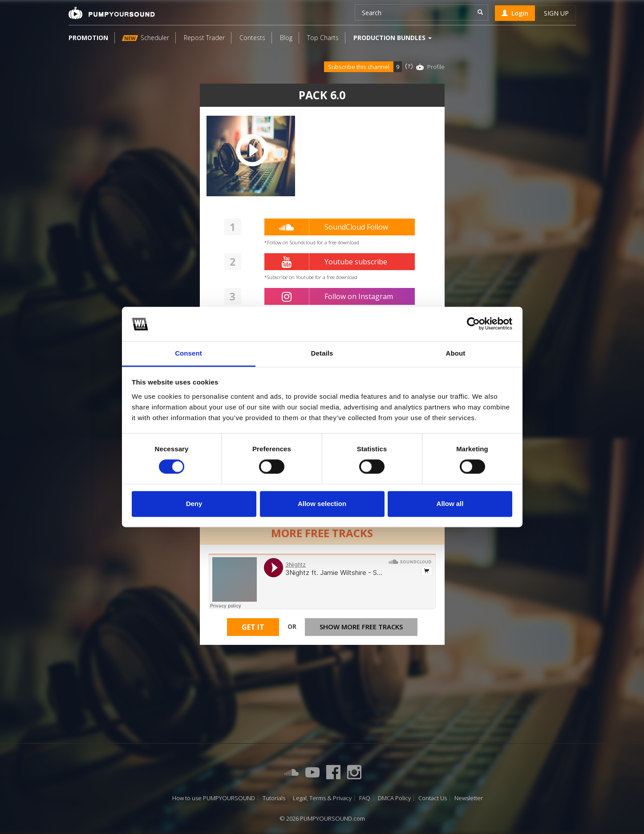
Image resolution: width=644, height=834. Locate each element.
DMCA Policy (394, 798)
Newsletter (468, 798)
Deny (194, 503)
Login (515, 13)
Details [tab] (322, 353)
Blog (286, 37)
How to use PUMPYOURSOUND (213, 798)
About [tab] (456, 353)
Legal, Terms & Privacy (322, 798)
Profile (436, 67)
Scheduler (145, 37)
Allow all (450, 503)
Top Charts (323, 37)
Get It (253, 627)
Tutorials (274, 798)
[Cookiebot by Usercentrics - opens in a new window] (473, 324)
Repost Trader (204, 37)
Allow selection (322, 503)
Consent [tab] (188, 353)
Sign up (556, 13)
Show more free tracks (361, 627)
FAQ (364, 798)
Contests (252, 37)
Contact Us (432, 798)
